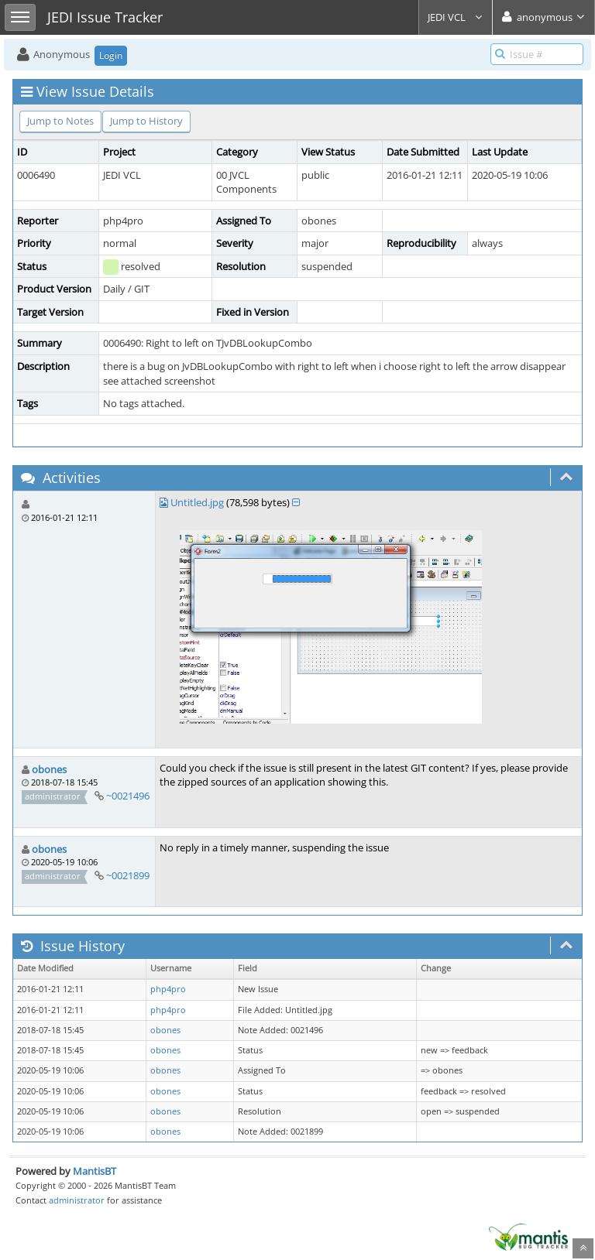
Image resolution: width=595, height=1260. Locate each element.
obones (49, 769)
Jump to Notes (60, 121)
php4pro (168, 989)
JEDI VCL (455, 17)
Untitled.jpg (197, 502)
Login (110, 55)
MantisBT (94, 1171)
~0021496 (128, 796)
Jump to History (146, 121)
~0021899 (128, 875)
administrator (77, 1200)
